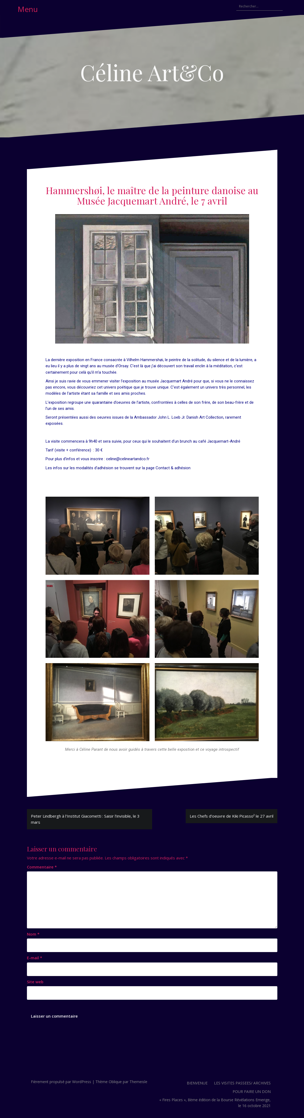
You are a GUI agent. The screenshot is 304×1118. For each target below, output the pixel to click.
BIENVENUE (197, 1083)
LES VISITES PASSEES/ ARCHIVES (242, 1083)
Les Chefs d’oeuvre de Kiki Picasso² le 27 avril (231, 816)
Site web (35, 981)
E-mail (34, 957)
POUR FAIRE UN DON (252, 1091)
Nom (33, 934)
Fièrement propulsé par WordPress (61, 1081)
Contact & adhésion (173, 468)
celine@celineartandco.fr (127, 458)
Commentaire (42, 867)
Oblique (115, 1081)
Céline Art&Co (152, 72)
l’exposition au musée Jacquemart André (157, 381)
